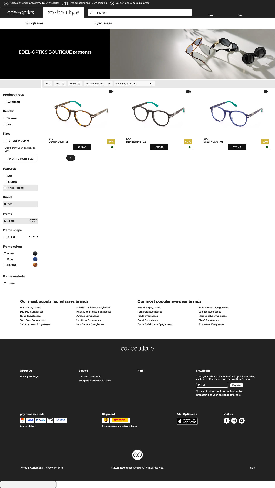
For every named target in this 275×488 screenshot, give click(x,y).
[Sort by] (134, 83)
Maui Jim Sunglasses (88, 320)
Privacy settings (29, 376)
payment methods (89, 376)
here (238, 394)
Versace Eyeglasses (210, 311)
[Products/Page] (98, 83)
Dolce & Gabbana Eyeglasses (155, 324)
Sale (8, 175)
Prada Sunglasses (30, 307)
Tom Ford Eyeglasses (150, 311)
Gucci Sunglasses (30, 315)
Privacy (48, 467)
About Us (26, 370)
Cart (240, 15)
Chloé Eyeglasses (209, 320)
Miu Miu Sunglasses (31, 311)
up (252, 467)
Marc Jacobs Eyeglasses (213, 315)
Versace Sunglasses (87, 315)
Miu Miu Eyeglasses (149, 307)
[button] (20, 12)
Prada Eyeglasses (148, 315)
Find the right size (20, 158)
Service (83, 370)
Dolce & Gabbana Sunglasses (93, 307)
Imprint (58, 467)
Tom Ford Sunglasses (32, 320)
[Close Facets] (20, 83)
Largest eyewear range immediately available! (35, 3)
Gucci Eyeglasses (148, 320)
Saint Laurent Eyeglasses (213, 307)
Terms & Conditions (31, 467)
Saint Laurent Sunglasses (35, 324)
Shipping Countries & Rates (95, 380)
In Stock (10, 181)
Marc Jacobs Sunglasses (90, 324)
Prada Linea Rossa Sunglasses (93, 311)
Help (140, 370)
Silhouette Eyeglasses (211, 324)
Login (210, 15)
